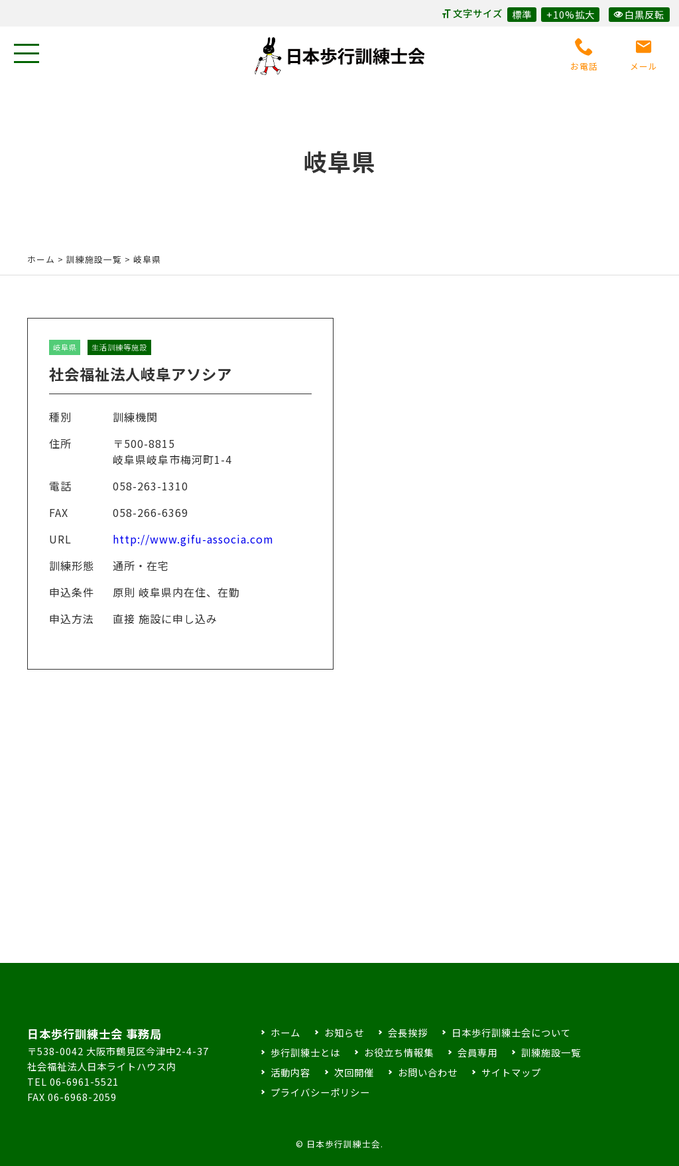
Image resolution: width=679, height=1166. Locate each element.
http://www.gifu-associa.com (193, 551)
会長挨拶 (408, 1032)
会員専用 (477, 1052)
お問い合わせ (428, 1072)
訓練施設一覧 (551, 1052)
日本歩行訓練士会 (339, 56)
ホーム (41, 259)
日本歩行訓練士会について (511, 1032)
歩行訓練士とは (305, 1052)
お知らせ (344, 1032)
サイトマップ (511, 1072)
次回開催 (354, 1072)
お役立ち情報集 (399, 1052)
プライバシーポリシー (320, 1092)
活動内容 (290, 1072)
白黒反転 (638, 14)
